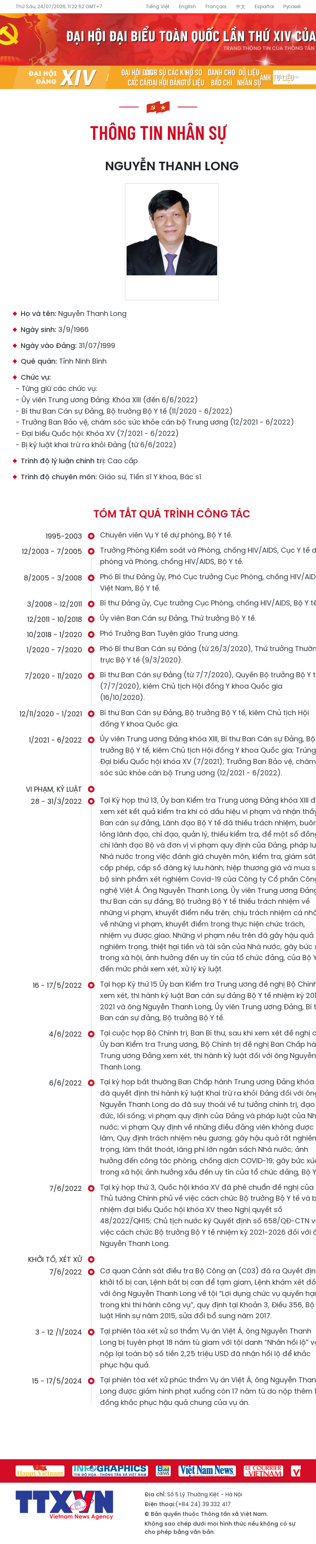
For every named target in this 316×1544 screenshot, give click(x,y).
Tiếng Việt (158, 6)
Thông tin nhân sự (158, 132)
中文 (240, 6)
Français (216, 6)
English (187, 6)
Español (264, 6)
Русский (292, 6)
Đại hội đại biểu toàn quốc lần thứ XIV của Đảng (158, 39)
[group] (40, 1470)
